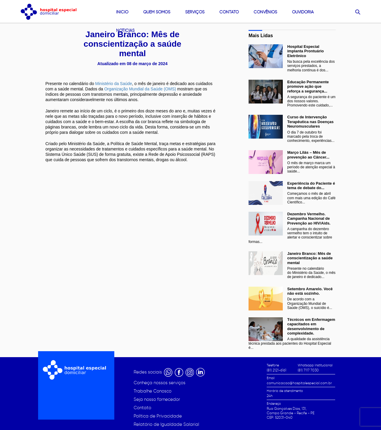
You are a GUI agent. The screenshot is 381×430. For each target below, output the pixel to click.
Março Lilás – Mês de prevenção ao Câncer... (308, 154)
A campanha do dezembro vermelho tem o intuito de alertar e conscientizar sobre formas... (290, 235)
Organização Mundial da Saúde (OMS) (139, 89)
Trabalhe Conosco (152, 391)
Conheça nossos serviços (159, 382)
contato (229, 12)
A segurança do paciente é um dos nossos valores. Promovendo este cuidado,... (311, 101)
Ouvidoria (303, 12)
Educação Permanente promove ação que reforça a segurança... (308, 86)
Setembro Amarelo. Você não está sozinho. (309, 291)
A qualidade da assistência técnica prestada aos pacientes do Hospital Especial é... (290, 343)
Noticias (125, 30)
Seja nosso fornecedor (157, 399)
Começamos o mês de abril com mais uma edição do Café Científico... (311, 198)
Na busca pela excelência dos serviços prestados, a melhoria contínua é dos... (311, 65)
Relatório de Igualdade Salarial (166, 424)
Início (122, 12)
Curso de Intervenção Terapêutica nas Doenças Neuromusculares (310, 121)
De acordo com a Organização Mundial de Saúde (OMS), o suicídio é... (309, 303)
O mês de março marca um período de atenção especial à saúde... (311, 167)
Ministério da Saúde (113, 83)
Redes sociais (148, 372)
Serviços (194, 12)
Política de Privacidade (158, 416)
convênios (265, 12)
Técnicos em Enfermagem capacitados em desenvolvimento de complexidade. (311, 326)
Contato (142, 407)
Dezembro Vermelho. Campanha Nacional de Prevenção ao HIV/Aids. (308, 218)
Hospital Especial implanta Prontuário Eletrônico (305, 51)
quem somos (156, 12)
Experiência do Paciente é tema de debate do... (311, 185)
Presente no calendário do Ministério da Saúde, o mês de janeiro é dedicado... (311, 272)
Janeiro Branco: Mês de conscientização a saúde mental (309, 258)
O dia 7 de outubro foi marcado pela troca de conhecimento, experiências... (311, 136)
